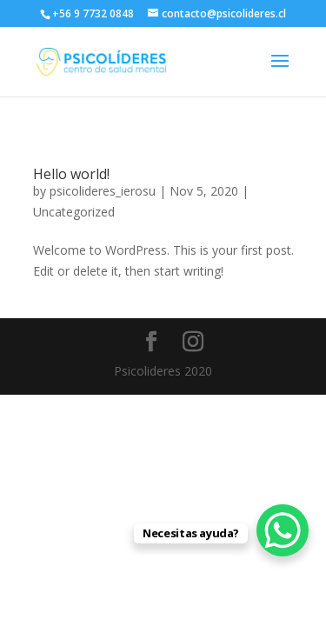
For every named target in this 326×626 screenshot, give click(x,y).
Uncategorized (74, 211)
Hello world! (71, 173)
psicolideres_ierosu (103, 191)
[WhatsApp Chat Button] (282, 530)
